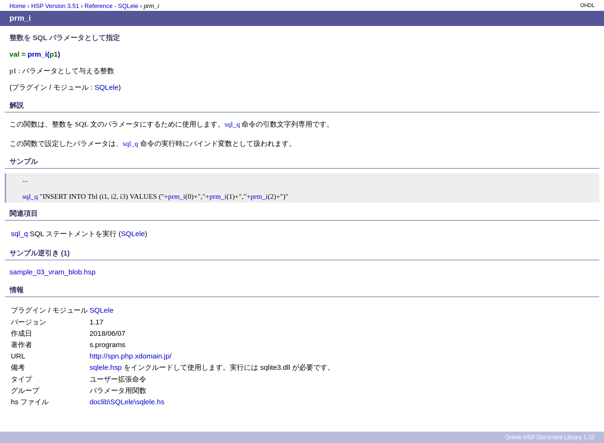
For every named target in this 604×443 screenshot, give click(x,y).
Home (17, 5)
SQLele (106, 87)
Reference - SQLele (111, 5)
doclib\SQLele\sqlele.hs (127, 402)
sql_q (232, 124)
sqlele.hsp (106, 367)
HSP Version (55, 5)
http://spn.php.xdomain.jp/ (131, 356)
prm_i (176, 196)
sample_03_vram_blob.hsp (52, 272)
